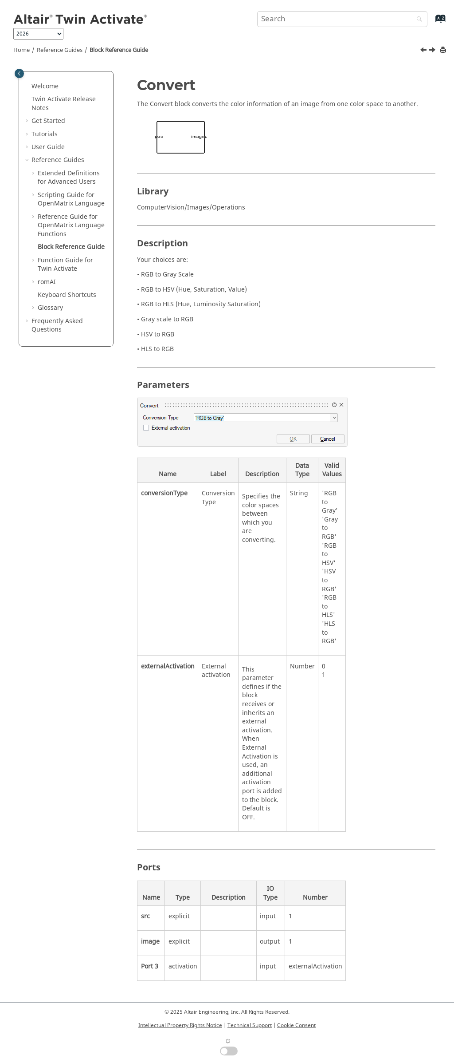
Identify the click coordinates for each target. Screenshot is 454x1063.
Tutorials (44, 134)
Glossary (50, 307)
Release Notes (63, 104)
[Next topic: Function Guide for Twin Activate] (433, 51)
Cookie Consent (296, 1025)
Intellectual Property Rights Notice (180, 1025)
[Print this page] (443, 50)
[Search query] (342, 19)
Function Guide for (65, 265)
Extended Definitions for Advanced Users (69, 178)
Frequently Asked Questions (57, 325)
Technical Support (249, 1025)
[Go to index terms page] (431, 23)
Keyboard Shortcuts (67, 295)
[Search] (417, 19)
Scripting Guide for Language (71, 199)
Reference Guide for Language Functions (71, 225)
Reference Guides (59, 50)
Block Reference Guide (119, 50)
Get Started (48, 121)
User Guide (48, 147)
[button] (27, 86)
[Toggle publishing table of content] (19, 73)
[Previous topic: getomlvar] (424, 51)
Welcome (45, 86)
